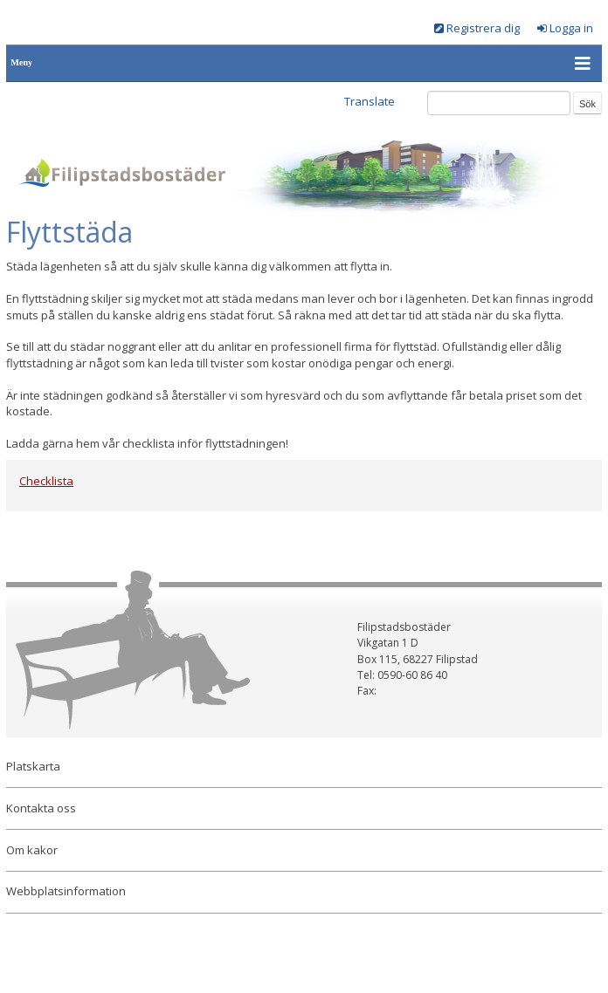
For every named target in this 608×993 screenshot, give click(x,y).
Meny (21, 62)
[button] (584, 63)
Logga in (571, 28)
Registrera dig (483, 28)
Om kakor (32, 850)
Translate (369, 101)
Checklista (46, 481)
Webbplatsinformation (66, 891)
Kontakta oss (41, 808)
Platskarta (33, 766)
